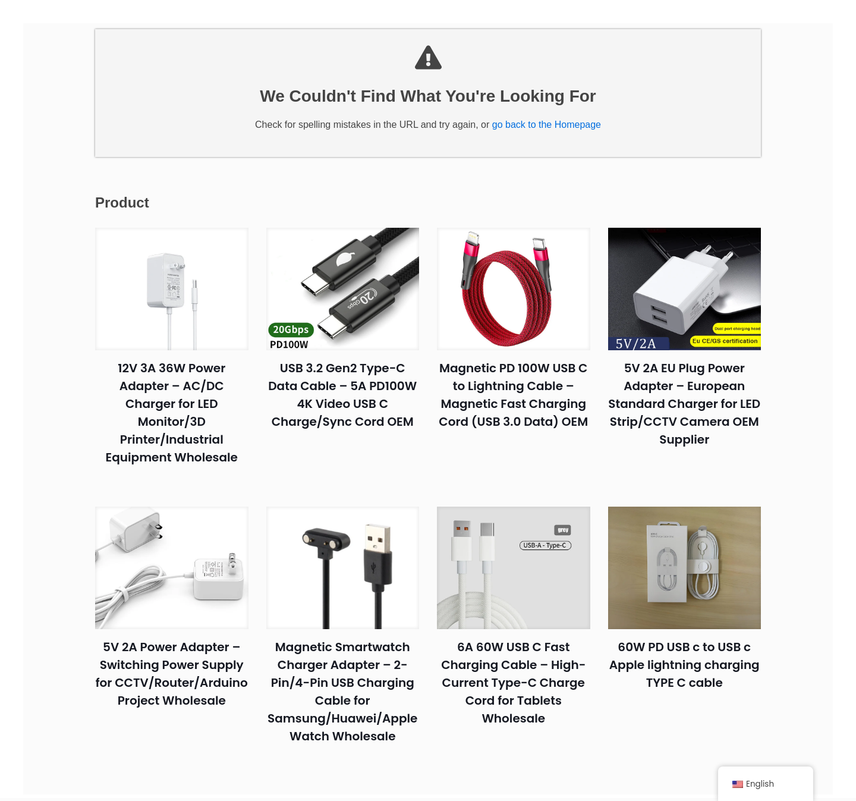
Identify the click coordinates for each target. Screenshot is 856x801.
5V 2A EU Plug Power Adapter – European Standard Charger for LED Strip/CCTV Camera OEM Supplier (684, 410)
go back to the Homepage (546, 131)
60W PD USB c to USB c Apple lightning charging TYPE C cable (684, 671)
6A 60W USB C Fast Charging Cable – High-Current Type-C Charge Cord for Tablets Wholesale (513, 689)
